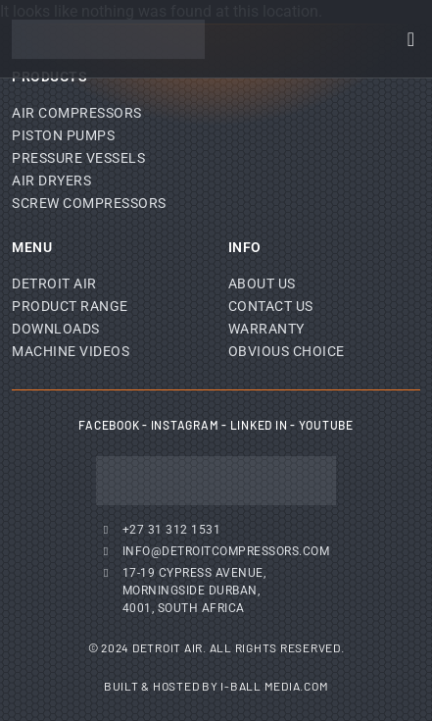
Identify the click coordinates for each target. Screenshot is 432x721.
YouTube (326, 425)
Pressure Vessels (78, 158)
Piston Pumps (63, 135)
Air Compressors (77, 113)
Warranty (266, 328)
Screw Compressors (89, 203)
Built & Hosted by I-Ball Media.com (216, 686)
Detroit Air (54, 283)
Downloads (56, 328)
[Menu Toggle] (411, 39)
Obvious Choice (286, 351)
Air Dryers (51, 180)
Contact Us (270, 306)
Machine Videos (70, 351)
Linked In (259, 425)
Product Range (70, 306)
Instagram (185, 425)
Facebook (108, 425)
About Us (262, 283)
